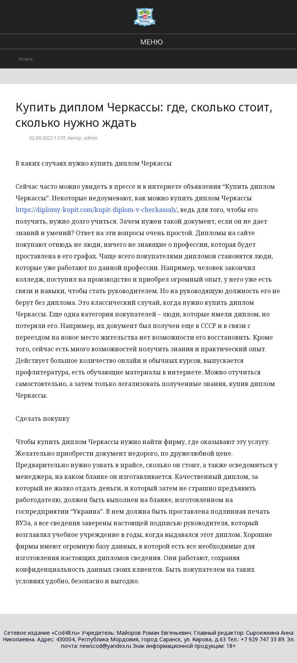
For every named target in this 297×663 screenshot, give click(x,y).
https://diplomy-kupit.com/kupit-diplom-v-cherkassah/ (96, 209)
